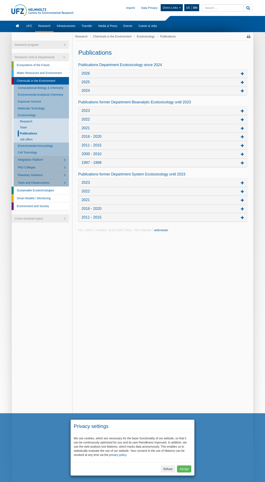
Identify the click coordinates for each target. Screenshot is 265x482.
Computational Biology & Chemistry (40, 87)
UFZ (29, 26)
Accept (184, 469)
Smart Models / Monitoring (34, 198)
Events (127, 26)
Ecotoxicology (27, 115)
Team (23, 127)
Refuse (167, 469)
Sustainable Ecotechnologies (35, 190)
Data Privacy (149, 8)
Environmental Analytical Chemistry (40, 94)
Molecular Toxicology (31, 108)
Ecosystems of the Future (33, 65)
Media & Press (107, 26)
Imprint (130, 8)
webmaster (161, 230)
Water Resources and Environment (39, 73)
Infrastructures (66, 26)
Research (44, 26)
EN (195, 7)
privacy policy (117, 455)
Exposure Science (29, 101)
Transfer (87, 26)
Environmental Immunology (35, 145)
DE (188, 7)
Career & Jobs (148, 26)
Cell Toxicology (27, 152)
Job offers (26, 139)
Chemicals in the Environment (36, 80)
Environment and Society (33, 206)
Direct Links (172, 7)
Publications (28, 133)
